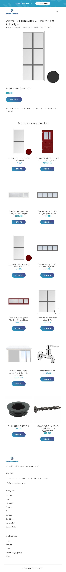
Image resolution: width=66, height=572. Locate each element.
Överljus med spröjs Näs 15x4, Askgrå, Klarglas (47, 212)
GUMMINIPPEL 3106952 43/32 (19, 426)
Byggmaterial (11, 527)
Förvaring (9, 503)
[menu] (57, 11)
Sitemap (9, 557)
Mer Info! (14, 99)
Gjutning (9, 507)
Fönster (18, 88)
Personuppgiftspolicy (14, 553)
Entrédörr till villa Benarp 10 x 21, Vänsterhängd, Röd (47, 159)
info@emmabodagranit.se (15, 483)
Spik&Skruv (10, 519)
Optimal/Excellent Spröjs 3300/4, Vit (47, 319)
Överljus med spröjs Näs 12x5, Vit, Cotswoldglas (18, 212)
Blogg (8, 541)
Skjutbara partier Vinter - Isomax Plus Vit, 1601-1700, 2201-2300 (19, 373)
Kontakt (9, 545)
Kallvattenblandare (47, 371)
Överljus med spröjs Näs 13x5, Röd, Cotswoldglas (18, 319)
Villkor (8, 549)
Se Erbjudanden (42, 3)
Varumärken (10, 523)
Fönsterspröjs (27, 88)
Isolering (9, 515)
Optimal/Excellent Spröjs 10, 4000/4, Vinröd (19, 265)
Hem (7, 27)
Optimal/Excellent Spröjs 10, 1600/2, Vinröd (19, 159)
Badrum (9, 495)
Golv (7, 511)
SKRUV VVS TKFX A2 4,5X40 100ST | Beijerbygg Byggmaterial (47, 428)
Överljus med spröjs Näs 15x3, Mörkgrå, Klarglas (47, 265)
